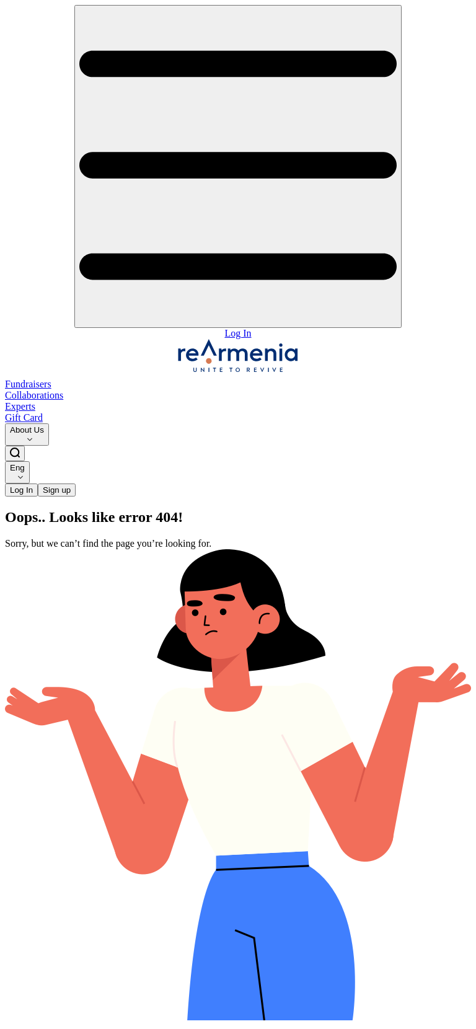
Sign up (57, 490)
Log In (237, 333)
